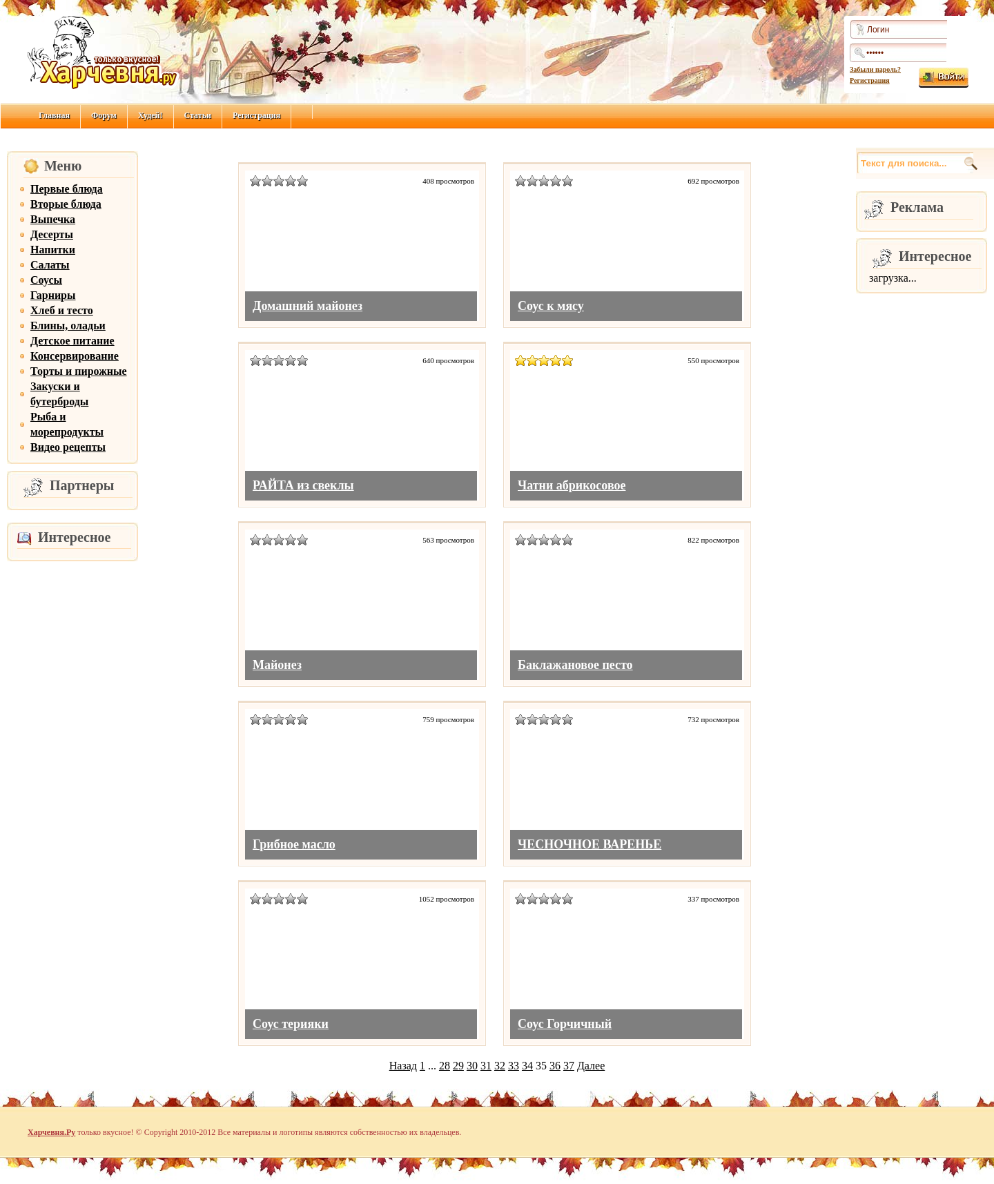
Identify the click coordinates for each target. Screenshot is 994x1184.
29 (458, 1065)
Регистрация (870, 80)
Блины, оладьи (68, 325)
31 (485, 1065)
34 (527, 1065)
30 (472, 1065)
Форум (104, 115)
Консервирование (74, 356)
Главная (54, 115)
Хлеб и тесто (61, 310)
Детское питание (72, 341)
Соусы (46, 280)
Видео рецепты (68, 447)
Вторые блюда (65, 204)
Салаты (50, 265)
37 (568, 1065)
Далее (591, 1065)
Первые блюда (66, 189)
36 (555, 1065)
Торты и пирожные (78, 371)
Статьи (197, 115)
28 (444, 1065)
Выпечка (52, 219)
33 (513, 1065)
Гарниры (53, 295)
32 (499, 1065)
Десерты (51, 234)
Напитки (52, 249)
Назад (403, 1065)
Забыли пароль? (875, 69)
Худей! (150, 115)
